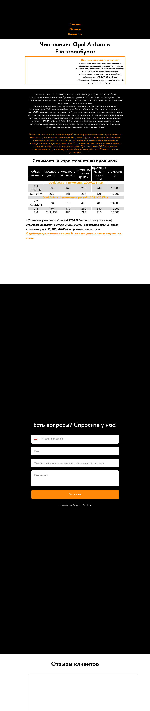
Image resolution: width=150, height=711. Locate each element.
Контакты (75, 34)
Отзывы (75, 29)
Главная (75, 24)
